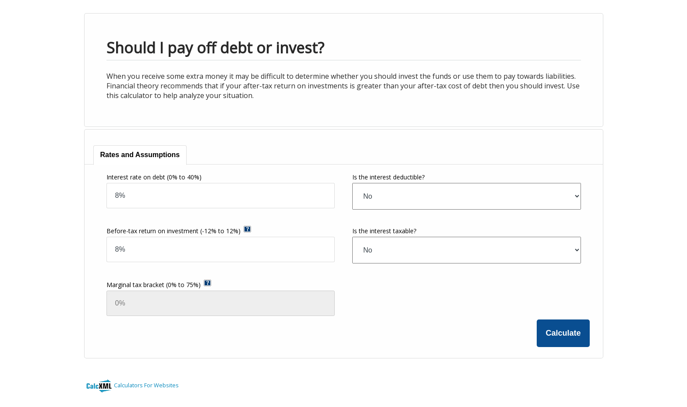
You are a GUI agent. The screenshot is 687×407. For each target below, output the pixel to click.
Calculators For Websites (146, 385)
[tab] (140, 155)
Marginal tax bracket (153, 285)
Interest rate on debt (154, 177)
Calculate (563, 333)
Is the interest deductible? (388, 177)
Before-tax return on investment (173, 231)
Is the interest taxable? (384, 231)
